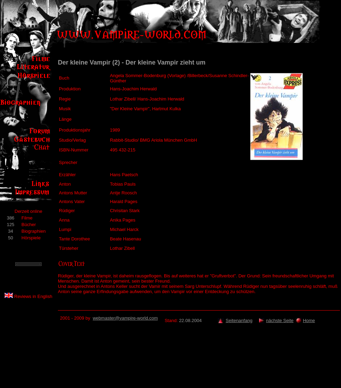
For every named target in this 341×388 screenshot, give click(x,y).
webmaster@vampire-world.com (125, 318)
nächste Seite (280, 320)
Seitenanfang (239, 320)
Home (309, 320)
